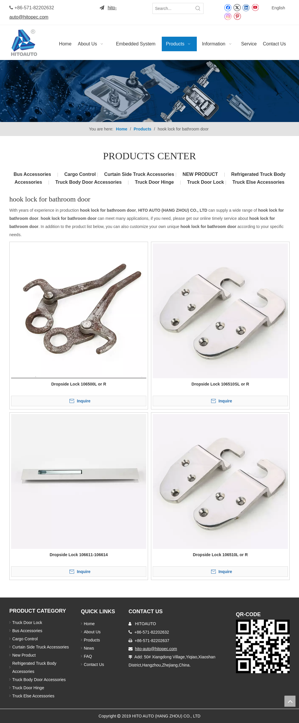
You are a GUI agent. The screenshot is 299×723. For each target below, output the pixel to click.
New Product (24, 655)
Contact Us (94, 664)
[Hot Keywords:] (198, 8)
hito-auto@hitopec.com (156, 648)
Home (89, 623)
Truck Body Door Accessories (88, 182)
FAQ (88, 656)
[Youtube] (255, 7)
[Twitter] (237, 7)
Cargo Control (80, 174)
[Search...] (173, 8)
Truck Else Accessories (258, 182)
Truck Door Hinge (154, 182)
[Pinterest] (237, 16)
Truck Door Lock (206, 182)
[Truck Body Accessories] (149, 91)
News (89, 648)
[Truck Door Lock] (263, 646)
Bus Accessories (32, 174)
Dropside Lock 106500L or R (78, 384)
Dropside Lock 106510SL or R (220, 384)
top (289, 701)
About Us (92, 632)
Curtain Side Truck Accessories (139, 174)
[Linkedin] (246, 7)
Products (92, 640)
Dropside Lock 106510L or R (220, 554)
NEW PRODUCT (200, 174)
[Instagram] (228, 16)
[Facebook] (228, 7)
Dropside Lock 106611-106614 (79, 554)
